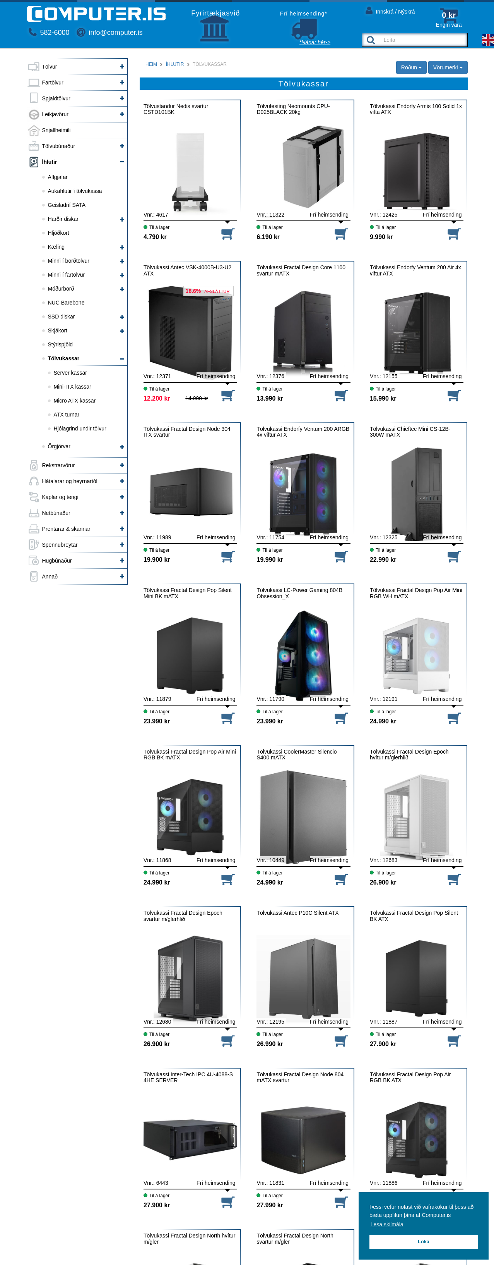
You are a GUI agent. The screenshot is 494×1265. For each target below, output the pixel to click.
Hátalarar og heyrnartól (69, 481)
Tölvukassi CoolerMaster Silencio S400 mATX (296, 755)
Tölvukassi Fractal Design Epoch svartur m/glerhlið (183, 916)
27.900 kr (383, 1044)
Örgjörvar (59, 446)
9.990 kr (381, 237)
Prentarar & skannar (66, 529)
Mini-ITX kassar (72, 387)
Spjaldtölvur (56, 98)
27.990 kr (269, 1205)
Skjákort (58, 330)
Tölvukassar (64, 358)
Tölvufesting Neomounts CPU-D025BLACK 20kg (293, 109)
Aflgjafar (58, 177)
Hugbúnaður (57, 561)
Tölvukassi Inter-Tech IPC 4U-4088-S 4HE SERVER (188, 1077)
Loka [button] (423, 1241)
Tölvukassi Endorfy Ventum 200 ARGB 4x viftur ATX (302, 432)
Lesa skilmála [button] (387, 1224)
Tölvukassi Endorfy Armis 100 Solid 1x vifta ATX (416, 109)
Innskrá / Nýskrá (390, 10)
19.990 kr (269, 559)
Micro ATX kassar (75, 401)
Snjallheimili (56, 130)
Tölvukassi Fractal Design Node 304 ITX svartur (187, 432)
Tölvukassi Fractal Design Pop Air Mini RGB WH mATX (416, 593)
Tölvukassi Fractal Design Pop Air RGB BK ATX (410, 1077)
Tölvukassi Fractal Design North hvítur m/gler (189, 1238)
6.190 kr (268, 237)
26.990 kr (269, 1044)
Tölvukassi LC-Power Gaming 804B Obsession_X (299, 593)
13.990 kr (269, 398)
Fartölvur (52, 82)
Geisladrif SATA (67, 205)
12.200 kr (157, 398)
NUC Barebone (66, 302)
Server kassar (70, 373)
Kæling (56, 247)
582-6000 (49, 32)
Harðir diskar (63, 219)
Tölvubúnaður (58, 146)
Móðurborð (61, 289)
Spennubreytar (60, 545)
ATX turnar (67, 414)
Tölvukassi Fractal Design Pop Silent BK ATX (414, 916)
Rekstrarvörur (58, 465)
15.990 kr (383, 398)
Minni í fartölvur (66, 275)
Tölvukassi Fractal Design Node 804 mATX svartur (300, 1077)
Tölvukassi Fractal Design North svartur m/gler (294, 1238)
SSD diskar (61, 316)
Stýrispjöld (60, 344)
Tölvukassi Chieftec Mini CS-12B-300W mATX (410, 432)
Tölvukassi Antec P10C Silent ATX (297, 913)
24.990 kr (383, 721)
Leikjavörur (55, 114)
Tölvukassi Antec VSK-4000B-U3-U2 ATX (187, 270)
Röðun (411, 67)
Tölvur (49, 67)
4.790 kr (155, 237)
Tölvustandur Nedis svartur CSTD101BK (176, 109)
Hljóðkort (58, 233)
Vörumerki (448, 67)
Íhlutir (49, 162)
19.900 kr (157, 559)
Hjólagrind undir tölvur (80, 428)
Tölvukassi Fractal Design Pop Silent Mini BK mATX (188, 593)
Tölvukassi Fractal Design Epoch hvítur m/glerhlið (409, 755)
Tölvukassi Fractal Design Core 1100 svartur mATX (300, 270)
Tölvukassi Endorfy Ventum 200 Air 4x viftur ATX (415, 270)
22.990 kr (383, 559)
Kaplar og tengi (60, 497)
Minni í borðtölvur (68, 261)
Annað (50, 576)
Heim (151, 64)
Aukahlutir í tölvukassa (75, 191)
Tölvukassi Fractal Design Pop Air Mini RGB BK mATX (190, 755)
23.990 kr (157, 721)
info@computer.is (109, 32)
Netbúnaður (56, 513)
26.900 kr (383, 882)
